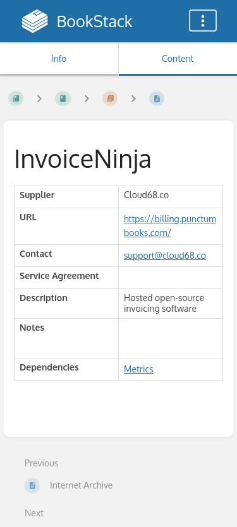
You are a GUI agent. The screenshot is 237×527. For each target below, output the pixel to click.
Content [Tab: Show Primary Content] (177, 58)
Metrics (139, 369)
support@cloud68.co (165, 255)
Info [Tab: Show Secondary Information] (59, 58)
